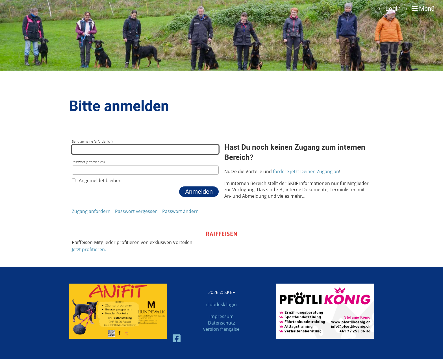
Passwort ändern (180, 211)
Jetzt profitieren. (89, 249)
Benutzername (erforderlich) (145, 146)
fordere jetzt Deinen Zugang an (306, 171)
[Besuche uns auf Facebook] (177, 338)
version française (221, 329)
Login (393, 8)
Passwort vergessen (136, 211)
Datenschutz (221, 323)
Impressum (221, 316)
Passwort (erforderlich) (145, 167)
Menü (423, 8)
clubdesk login (221, 304)
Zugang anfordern (91, 211)
